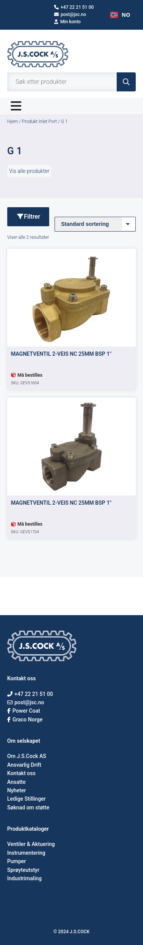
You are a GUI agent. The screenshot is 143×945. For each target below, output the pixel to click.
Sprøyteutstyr (23, 870)
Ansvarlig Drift (24, 765)
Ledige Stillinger (26, 799)
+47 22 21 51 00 (74, 7)
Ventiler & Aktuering (31, 844)
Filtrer (28, 216)
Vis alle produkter (29, 171)
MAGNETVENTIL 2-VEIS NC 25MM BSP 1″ (61, 354)
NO (120, 14)
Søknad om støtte (28, 807)
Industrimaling (24, 878)
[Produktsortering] (95, 224)
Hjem (12, 121)
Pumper (16, 861)
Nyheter (16, 790)
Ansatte (16, 782)
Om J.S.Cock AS (26, 756)
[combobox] (120, 15)
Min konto (67, 21)
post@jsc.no (70, 14)
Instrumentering (26, 853)
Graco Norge (25, 719)
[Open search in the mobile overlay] (71, 81)
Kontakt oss (21, 773)
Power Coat (23, 711)
